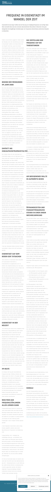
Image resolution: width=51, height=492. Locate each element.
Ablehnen (33, 486)
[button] (48, 475)
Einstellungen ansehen (43, 486)
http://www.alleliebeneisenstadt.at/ (34, 417)
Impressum (40, 489)
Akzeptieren (22, 486)
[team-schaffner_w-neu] (7, 2)
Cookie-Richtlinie (27, 489)
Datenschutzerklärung (34, 489)
